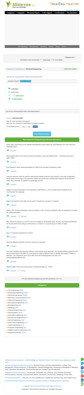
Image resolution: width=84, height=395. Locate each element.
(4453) (26, 293)
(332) (25, 315)
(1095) (24, 300)
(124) (22, 320)
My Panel (43, 46)
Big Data (41, 360)
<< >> (46, 60)
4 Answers (11, 237)
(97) (26, 317)
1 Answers (11, 150)
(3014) (20, 312)
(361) (16, 307)
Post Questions (22, 46)
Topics (58, 46)
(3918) (29, 298)
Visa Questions (72, 13)
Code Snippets (47, 13)
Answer (9, 118)
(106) (29, 330)
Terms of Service (40, 386)
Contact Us (57, 386)
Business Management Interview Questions (19, 365)
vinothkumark (25, 81)
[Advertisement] (42, 29)
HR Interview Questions (34, 381)
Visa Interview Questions (13, 378)
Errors (64, 46)
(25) (24, 327)
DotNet (56, 360)
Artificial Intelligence (31, 360)
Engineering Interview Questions (15, 372)
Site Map (50, 386)
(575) (22, 325)
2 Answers (11, 171)
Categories (10, 13)
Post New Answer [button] (42, 134)
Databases (66, 360)
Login (75, 10)
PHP (52, 360)
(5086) (21, 290)
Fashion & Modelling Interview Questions (56, 381)
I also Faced (17, 95)
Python (47, 360)
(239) (26, 303)
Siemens (24, 216)
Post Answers (34, 46)
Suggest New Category (70, 69)
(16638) (24, 295)
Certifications (59, 13)
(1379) (24, 332)
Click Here (59, 279)
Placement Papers (33, 13)
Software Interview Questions (14, 360)
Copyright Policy (28, 386)
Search (51, 46)
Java (61, 360)
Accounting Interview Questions (15, 381)
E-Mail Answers (17, 99)
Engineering (20, 69)
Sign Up (69, 10)
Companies (21, 13)
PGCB (23, 271)
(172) (26, 322)
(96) (20, 305)
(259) (24, 310)
